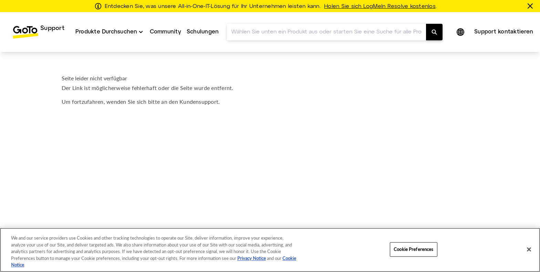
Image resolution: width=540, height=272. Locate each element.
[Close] (529, 249)
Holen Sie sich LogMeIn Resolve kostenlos (380, 6)
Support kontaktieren (503, 31)
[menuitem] (38, 32)
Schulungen (203, 31)
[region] (270, 250)
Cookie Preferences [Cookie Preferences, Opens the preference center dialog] (413, 249)
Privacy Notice (251, 258)
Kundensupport (198, 101)
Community (165, 31)
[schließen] (531, 5)
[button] (461, 32)
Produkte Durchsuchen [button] (106, 31)
